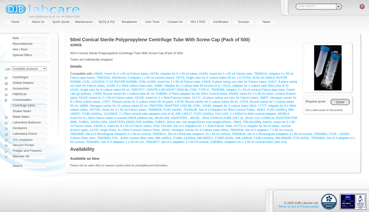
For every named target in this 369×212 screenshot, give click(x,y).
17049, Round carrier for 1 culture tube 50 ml (123, 93)
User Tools (152, 22)
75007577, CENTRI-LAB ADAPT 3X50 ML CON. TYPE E (170, 89)
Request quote (315, 101)
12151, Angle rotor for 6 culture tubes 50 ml (99, 89)
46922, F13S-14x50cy (271, 109)
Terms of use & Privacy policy (298, 206)
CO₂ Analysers (22, 140)
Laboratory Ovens (25, 133)
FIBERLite (20, 94)
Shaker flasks (22, 111)
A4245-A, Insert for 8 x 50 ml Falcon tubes (122, 126)
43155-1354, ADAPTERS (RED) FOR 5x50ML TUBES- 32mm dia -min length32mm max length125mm (161, 122)
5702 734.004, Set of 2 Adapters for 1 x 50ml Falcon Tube (192, 126)
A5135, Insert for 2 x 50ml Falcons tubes (162, 97)
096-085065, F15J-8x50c (292, 138)
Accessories (21, 88)
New (16, 38)
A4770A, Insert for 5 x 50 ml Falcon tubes (117, 109)
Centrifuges (20, 77)
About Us (38, 22)
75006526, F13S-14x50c (165, 109)
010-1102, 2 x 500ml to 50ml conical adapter (245, 113)
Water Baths (21, 116)
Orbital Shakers (23, 83)
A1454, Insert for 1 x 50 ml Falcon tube (225, 73)
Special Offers (22, 55)
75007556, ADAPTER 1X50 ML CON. (175, 105)
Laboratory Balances (27, 122)
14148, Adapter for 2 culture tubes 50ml (229, 105)
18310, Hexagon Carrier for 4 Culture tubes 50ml (194, 130)
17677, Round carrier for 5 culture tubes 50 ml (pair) (137, 101)
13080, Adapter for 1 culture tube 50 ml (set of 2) (187, 85)
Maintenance (83, 22)
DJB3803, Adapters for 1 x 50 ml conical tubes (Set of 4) (248, 142)
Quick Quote (60, 22)
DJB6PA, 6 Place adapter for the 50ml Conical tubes (191, 93)
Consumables (22, 100)
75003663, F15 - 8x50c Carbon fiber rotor (125, 138)
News (266, 22)
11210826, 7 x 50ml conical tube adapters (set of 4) (139, 113)
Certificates (220, 22)
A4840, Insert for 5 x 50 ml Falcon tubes (121, 73)
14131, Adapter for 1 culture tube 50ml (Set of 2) (255, 85)
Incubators (20, 128)
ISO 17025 (198, 22)
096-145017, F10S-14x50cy (194, 113)
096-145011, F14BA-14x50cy (175, 138)
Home (15, 22)
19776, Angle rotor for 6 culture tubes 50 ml (205, 77)
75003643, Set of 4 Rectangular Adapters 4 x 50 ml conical (272, 134)
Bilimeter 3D (21, 156)
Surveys (243, 22)
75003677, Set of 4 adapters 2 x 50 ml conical (177, 142)
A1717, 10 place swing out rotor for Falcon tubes (225, 97)
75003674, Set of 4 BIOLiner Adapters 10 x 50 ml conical (191, 134)
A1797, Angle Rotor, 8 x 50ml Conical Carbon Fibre (125, 130)
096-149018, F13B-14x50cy (254, 138)
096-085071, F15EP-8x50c (215, 138)
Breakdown (129, 22)
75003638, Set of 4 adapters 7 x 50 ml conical (261, 130)
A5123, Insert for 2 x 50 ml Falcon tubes (106, 97)
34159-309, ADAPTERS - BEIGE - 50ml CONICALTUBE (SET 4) (199, 118)
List (7, 69)
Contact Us (175, 22)
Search (17, 165)
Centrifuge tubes (24, 105)
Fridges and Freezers (27, 150)
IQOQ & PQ (107, 22)
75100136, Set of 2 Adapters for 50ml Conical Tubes (219, 109)
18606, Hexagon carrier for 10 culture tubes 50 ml (113, 105)
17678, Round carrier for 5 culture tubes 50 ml (206, 101)
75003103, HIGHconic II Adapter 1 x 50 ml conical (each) (135, 77)
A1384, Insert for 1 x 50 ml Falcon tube (173, 81)
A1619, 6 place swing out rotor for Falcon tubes (233, 81)
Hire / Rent (20, 49)
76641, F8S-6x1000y (247, 122)
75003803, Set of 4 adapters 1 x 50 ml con (115, 142)
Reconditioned (22, 43)
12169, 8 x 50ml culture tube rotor (129, 85)
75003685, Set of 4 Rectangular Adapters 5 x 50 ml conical (110, 134)
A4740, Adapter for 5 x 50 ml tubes (173, 73)
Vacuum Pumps (23, 145)
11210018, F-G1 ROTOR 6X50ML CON (118, 81)
